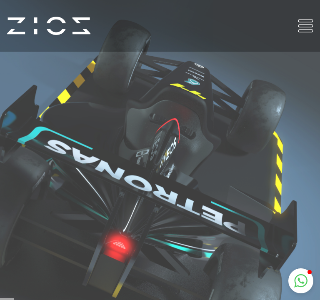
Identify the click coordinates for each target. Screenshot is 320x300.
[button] (300, 280)
